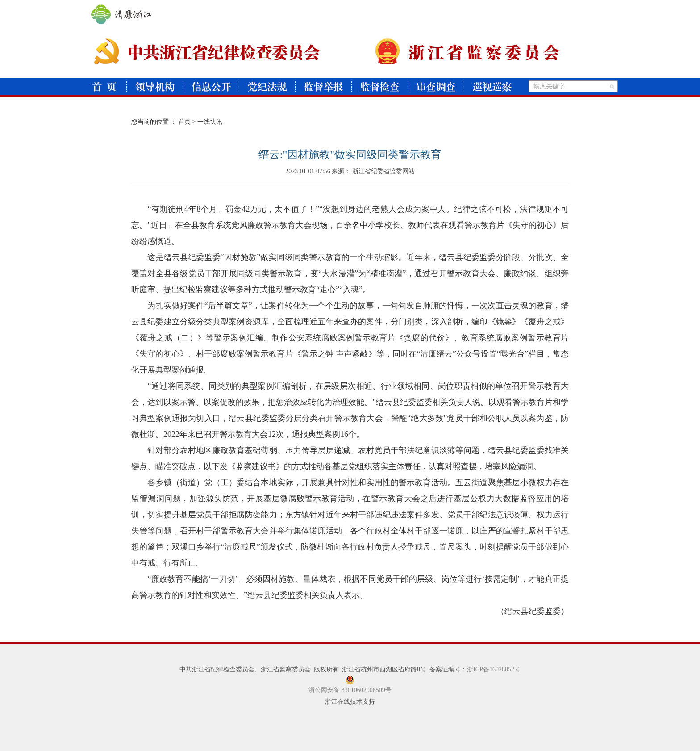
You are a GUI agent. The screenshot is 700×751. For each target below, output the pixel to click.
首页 (184, 121)
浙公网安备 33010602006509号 (350, 690)
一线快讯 (209, 121)
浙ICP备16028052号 (494, 669)
